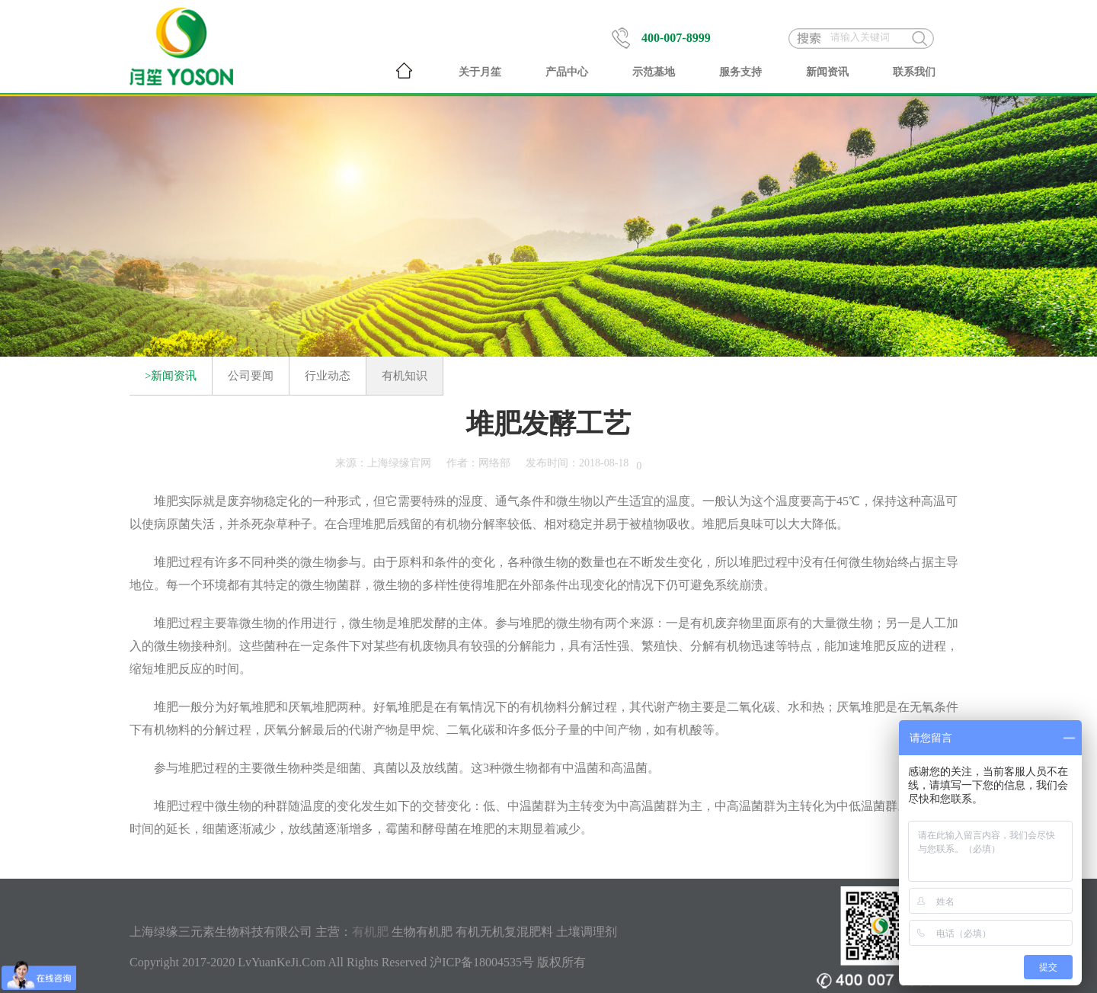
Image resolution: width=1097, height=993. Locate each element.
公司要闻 (250, 376)
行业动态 (327, 376)
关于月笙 (480, 72)
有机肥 (370, 931)
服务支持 (740, 72)
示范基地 (653, 72)
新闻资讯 (827, 72)
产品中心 (566, 72)
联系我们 (914, 72)
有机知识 (404, 376)
